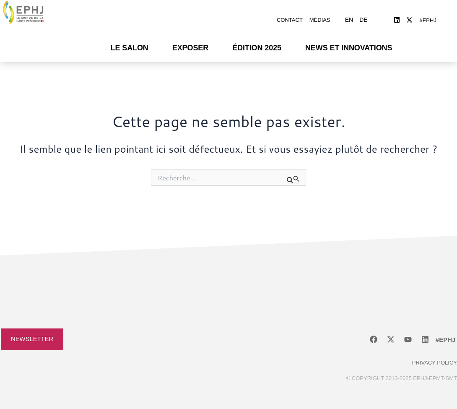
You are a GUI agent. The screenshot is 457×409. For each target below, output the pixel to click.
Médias (319, 18)
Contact (290, 18)
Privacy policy (434, 358)
